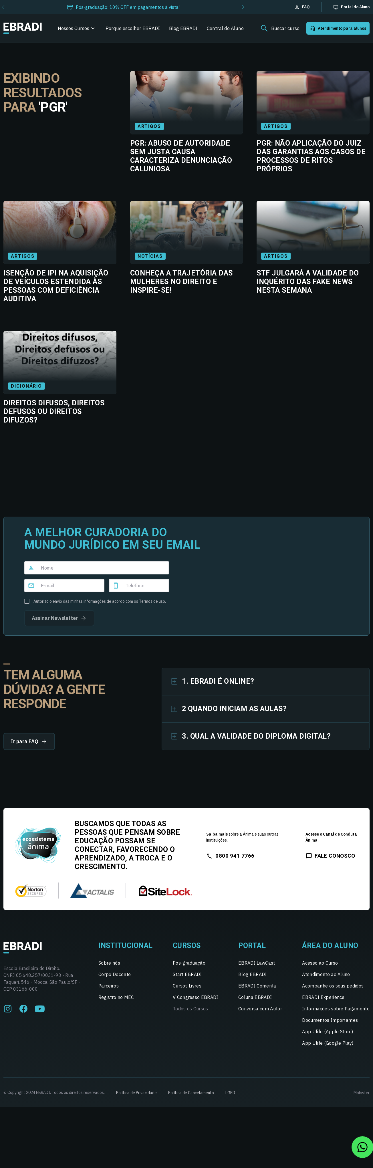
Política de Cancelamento (191, 1092)
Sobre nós (109, 963)
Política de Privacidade (136, 1092)
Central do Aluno (225, 28)
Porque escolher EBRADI (133, 28)
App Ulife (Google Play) (327, 1043)
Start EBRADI (187, 974)
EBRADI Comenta (257, 985)
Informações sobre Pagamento (336, 1008)
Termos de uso (152, 601)
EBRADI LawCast (256, 963)
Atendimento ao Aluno (326, 974)
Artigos (149, 126)
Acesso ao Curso (320, 963)
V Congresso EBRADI (195, 997)
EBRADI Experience (323, 997)
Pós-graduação (189, 963)
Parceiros (108, 985)
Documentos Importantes (330, 1020)
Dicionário (26, 386)
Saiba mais (217, 834)
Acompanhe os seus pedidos (333, 985)
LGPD (230, 1092)
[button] (243, 7)
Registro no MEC (116, 997)
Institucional (125, 945)
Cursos (187, 945)
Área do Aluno (330, 945)
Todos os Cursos (190, 1008)
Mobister (362, 1092)
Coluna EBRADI (255, 997)
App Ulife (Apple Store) (327, 1031)
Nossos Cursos (73, 28)
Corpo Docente (114, 974)
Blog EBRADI (183, 28)
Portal (252, 945)
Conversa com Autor (260, 1008)
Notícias (150, 256)
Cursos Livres (187, 985)
